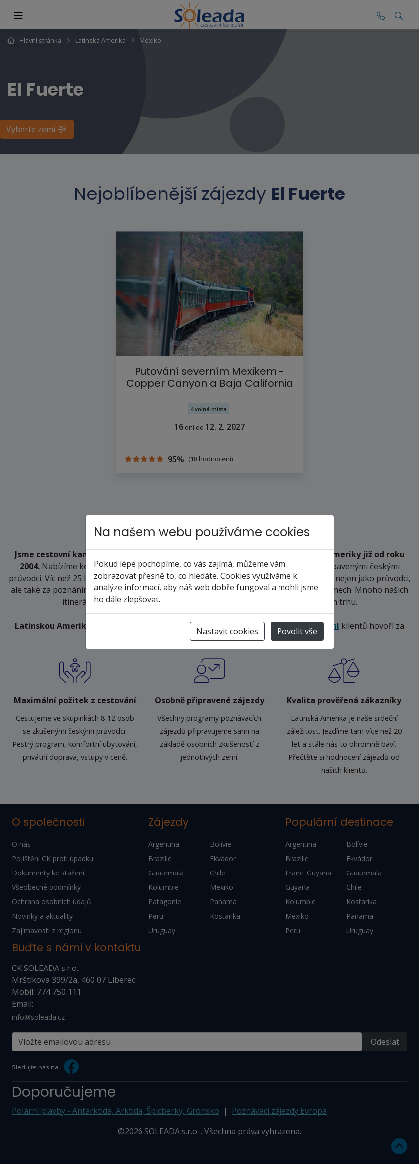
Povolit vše (297, 631)
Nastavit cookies (227, 631)
